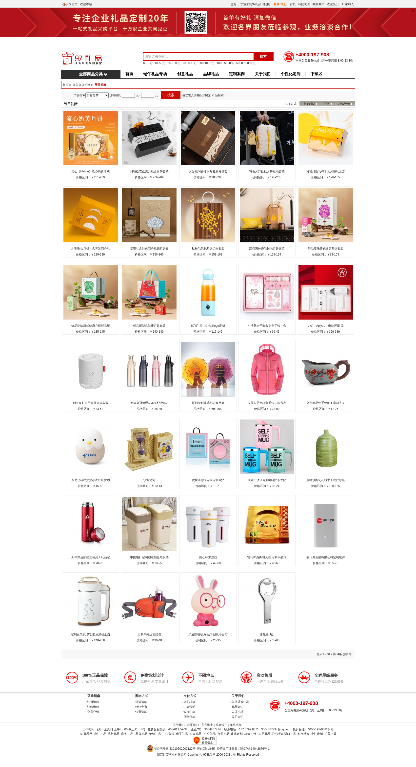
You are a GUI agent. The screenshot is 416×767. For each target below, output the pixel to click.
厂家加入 (348, 4)
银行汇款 (189, 712)
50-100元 (174, 63)
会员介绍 (93, 712)
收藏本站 (86, 4)
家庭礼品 (195, 734)
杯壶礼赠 (250, 734)
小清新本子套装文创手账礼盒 (267, 325)
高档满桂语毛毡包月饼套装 (267, 248)
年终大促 (236, 725)
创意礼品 (185, 74)
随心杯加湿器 (208, 557)
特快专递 (141, 707)
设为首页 (72, 4)
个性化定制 (290, 74)
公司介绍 (237, 717)
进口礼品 (290, 734)
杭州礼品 (113, 734)
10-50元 (160, 63)
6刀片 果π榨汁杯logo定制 (208, 325)
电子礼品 (182, 734)
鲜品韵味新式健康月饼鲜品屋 (90, 325)
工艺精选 (277, 734)
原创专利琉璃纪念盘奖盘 (208, 403)
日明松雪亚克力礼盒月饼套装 (149, 171)
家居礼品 (265, 734)
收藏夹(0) (333, 4)
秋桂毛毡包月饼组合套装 (208, 248)
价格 (327, 104)
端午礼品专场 (155, 74)
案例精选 (303, 734)
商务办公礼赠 (81, 85)
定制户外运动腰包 (149, 634)
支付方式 (189, 696)
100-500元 (189, 63)
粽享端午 (221, 725)
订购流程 (93, 707)
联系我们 (193, 725)
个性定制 (317, 734)
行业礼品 (223, 734)
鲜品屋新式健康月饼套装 (149, 325)
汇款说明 (189, 707)
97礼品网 (86, 734)
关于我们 (263, 74)
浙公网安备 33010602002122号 (175, 748)
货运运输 (141, 702)
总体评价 (344, 104)
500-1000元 (206, 63)
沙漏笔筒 (149, 480)
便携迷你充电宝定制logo (208, 480)
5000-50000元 (245, 63)
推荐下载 (331, 734)
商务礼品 (127, 734)
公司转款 (189, 702)
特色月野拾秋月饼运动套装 (267, 171)
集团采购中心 (240, 702)
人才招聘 (237, 712)
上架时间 (309, 104)
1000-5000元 (225, 63)
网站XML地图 (206, 748)
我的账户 (318, 4)
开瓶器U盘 (267, 634)
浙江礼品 (100, 734)
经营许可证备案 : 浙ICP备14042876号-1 (243, 748)
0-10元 (147, 63)
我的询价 (304, 4)
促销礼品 (155, 734)
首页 (293, 4)
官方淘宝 (207, 725)
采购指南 (93, 696)
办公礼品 (210, 734)
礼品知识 (237, 707)
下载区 (316, 74)
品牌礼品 (211, 74)
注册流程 (93, 702)
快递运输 (141, 712)
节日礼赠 (100, 85)
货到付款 (189, 717)
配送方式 (141, 696)
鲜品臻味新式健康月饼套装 (325, 248)
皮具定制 (237, 734)
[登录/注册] (280, 4)
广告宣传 (168, 734)
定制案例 (237, 74)
